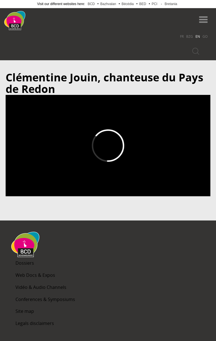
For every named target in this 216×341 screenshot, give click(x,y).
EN (197, 36)
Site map (24, 311)
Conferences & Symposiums (45, 299)
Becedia (47, 18)
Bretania (171, 4)
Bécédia (128, 4)
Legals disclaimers (34, 323)
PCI (154, 4)
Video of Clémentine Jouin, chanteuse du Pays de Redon (108, 145)
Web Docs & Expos (35, 275)
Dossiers (24, 263)
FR (182, 36)
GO (205, 36)
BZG (189, 36)
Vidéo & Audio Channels (40, 287)
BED (142, 4)
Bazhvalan (108, 4)
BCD (91, 4)
